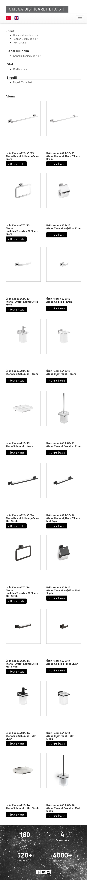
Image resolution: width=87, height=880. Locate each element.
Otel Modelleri (21, 69)
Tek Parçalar (20, 42)
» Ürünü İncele (16, 164)
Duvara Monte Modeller (26, 35)
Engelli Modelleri (22, 82)
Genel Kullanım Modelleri (27, 56)
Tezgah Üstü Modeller (25, 39)
